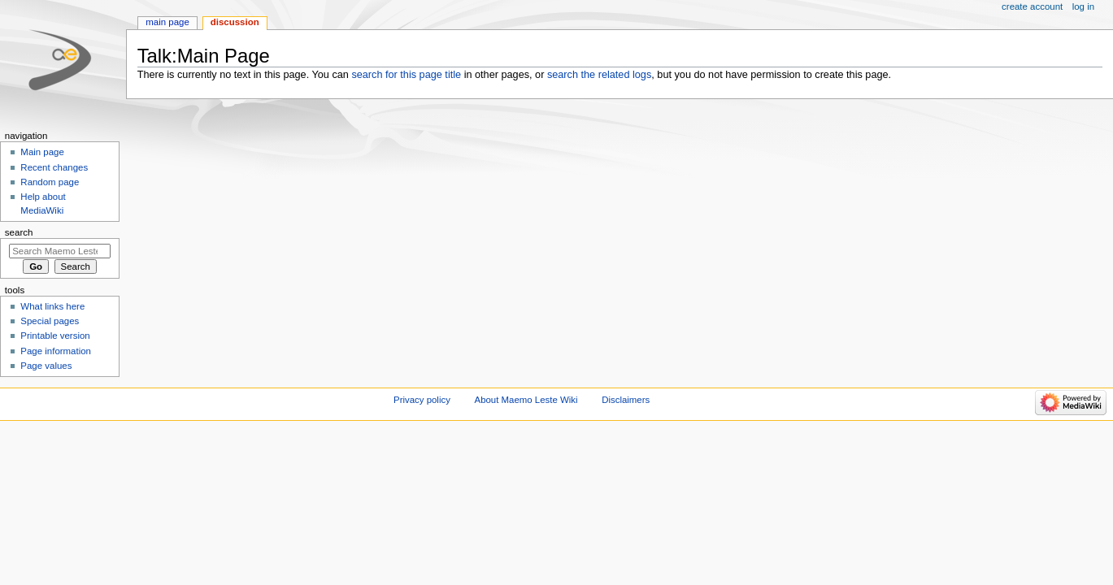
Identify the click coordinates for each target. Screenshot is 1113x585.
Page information (55, 351)
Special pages (49, 321)
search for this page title (406, 74)
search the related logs (599, 74)
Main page (167, 22)
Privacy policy (421, 400)
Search (19, 232)
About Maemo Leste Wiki (526, 400)
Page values (46, 365)
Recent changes (54, 167)
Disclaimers (626, 400)
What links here (52, 306)
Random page (49, 182)
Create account (1032, 6)
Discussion (235, 22)
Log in (1083, 6)
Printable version (54, 335)
